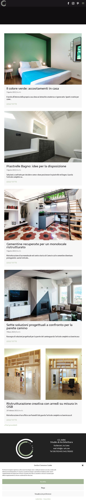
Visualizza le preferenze (43, 494)
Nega (43, 488)
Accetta (43, 482)
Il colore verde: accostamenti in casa (32, 88)
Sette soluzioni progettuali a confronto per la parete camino (39, 326)
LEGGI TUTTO (11, 104)
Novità (19, 92)
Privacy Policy (47, 499)
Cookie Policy (38, 499)
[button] (83, 465)
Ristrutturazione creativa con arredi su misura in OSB (41, 405)
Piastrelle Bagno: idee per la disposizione (36, 166)
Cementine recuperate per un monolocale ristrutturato (36, 245)
